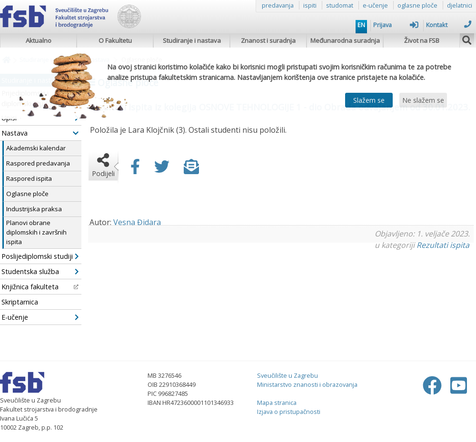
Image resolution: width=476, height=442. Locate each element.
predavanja (278, 5)
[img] (467, 39)
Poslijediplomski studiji (40, 256)
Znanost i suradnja (268, 40)
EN (361, 24)
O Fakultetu (115, 40)
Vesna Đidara (137, 222)
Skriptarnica (19, 301)
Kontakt (448, 24)
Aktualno (38, 40)
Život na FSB (421, 40)
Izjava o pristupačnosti (288, 411)
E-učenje (40, 317)
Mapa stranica (277, 402)
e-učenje (375, 5)
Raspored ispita (29, 178)
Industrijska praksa (34, 209)
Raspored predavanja (38, 163)
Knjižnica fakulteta (40, 286)
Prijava (395, 24)
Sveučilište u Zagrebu (287, 375)
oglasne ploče (417, 5)
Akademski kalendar (36, 148)
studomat (339, 5)
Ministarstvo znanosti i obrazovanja (307, 384)
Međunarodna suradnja (345, 40)
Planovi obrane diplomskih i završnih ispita (36, 232)
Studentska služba (40, 271)
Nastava (40, 133)
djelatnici (459, 5)
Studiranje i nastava (192, 40)
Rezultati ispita (442, 245)
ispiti (310, 5)
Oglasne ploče (27, 193)
